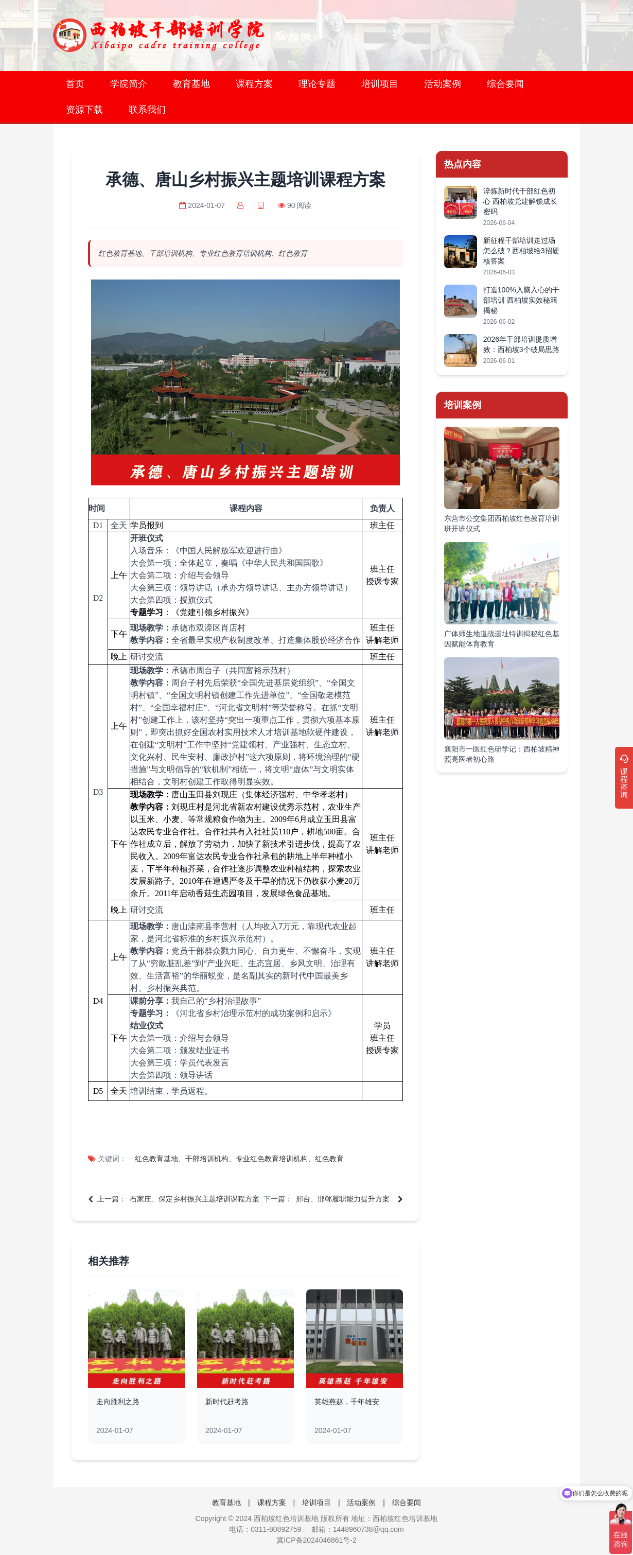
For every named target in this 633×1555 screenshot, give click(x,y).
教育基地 (191, 84)
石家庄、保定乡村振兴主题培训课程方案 (194, 1199)
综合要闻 (505, 84)
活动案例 (442, 84)
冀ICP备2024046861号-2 (316, 1540)
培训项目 (379, 84)
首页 (75, 84)
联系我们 (147, 109)
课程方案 (254, 84)
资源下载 (84, 109)
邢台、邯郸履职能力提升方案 (343, 1199)
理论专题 (317, 84)
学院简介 (128, 84)
